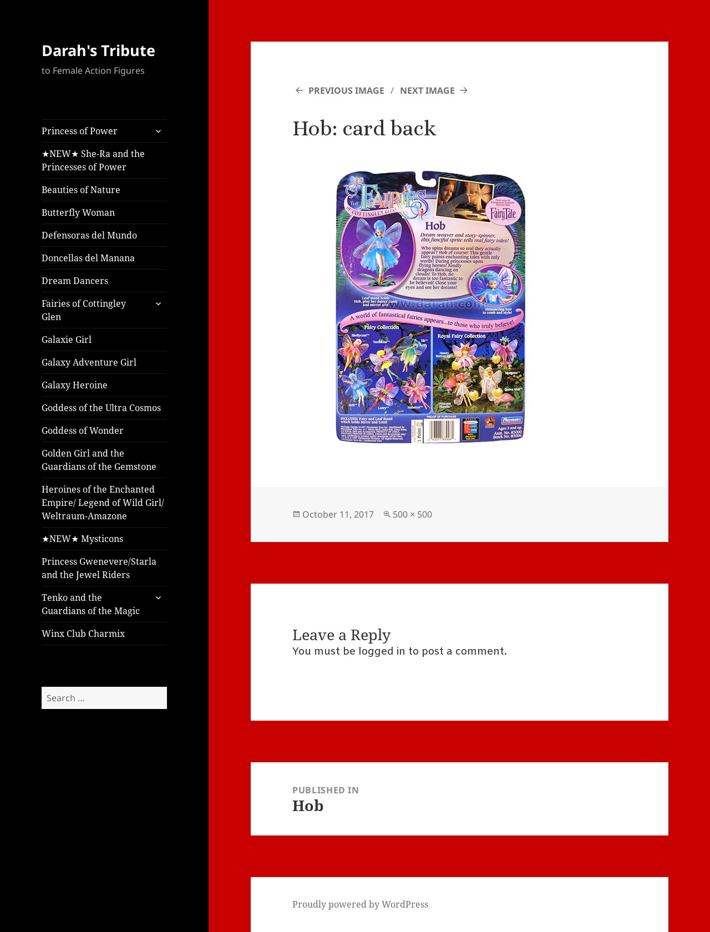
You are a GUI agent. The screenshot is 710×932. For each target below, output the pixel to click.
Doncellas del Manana (88, 258)
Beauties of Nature (81, 190)
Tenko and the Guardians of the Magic (91, 604)
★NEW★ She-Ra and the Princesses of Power (93, 160)
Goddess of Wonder (83, 430)
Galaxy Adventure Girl (89, 362)
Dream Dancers (75, 281)
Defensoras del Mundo (89, 235)
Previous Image (346, 90)
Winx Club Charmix (83, 633)
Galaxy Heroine (75, 385)
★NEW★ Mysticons (82, 539)
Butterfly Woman (78, 212)
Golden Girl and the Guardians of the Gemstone (99, 460)
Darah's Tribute (98, 50)
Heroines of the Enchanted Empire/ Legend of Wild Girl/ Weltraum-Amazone (103, 502)
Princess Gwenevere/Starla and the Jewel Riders (99, 568)
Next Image (427, 90)
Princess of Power (80, 131)
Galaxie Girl (67, 339)
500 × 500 (412, 514)
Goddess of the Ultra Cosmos (101, 408)
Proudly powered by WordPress (360, 904)
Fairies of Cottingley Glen (84, 310)
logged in (381, 652)
